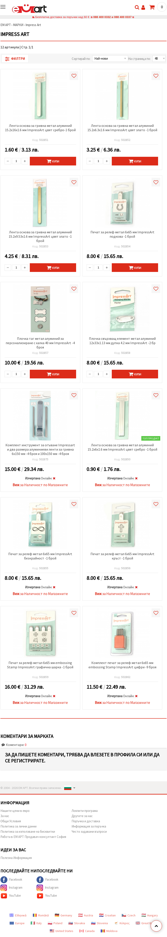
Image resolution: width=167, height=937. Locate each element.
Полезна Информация (16, 858)
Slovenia (99, 923)
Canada (87, 931)
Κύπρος (122, 923)
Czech (128, 915)
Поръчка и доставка (86, 821)
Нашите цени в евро (15, 811)
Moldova (109, 931)
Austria (85, 915)
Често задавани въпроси (89, 831)
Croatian (107, 915)
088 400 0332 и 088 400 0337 (112, 17)
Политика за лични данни (18, 826)
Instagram (11, 888)
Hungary (150, 915)
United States (61, 931)
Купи (53, 161)
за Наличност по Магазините (40, 484)
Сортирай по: (81, 59)
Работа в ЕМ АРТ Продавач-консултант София (33, 837)
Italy (36, 923)
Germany (63, 915)
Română (41, 915)
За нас (4, 816)
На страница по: (139, 59)
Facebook (11, 879)
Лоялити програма (85, 811)
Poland (55, 923)
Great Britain (147, 923)
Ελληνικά (18, 915)
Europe (17, 923)
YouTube (10, 895)
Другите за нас (82, 816)
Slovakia (76, 923)
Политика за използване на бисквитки (27, 831)
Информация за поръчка (89, 826)
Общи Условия (10, 821)
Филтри (15, 58)
